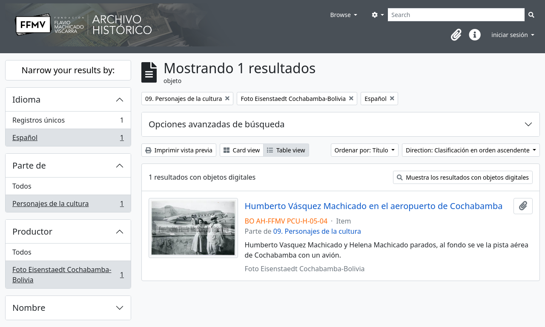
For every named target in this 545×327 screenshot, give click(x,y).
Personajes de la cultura (68, 205)
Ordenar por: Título (362, 150)
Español (68, 139)
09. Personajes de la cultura (317, 231)
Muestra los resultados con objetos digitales (463, 177)
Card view (242, 150)
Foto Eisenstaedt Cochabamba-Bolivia (68, 274)
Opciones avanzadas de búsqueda (217, 124)
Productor (32, 231)
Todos (22, 186)
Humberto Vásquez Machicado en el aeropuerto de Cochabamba (374, 206)
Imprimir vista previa (178, 150)
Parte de (29, 165)
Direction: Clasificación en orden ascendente (468, 150)
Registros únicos (68, 122)
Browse (341, 15)
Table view (286, 150)
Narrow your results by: (68, 70)
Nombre (28, 307)
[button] (456, 35)
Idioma (26, 99)
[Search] (456, 14)
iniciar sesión (510, 35)
